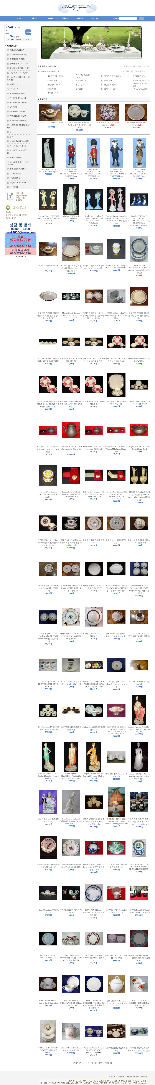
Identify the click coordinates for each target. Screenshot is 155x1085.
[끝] (111, 1063)
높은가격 (126, 71)
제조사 (146, 71)
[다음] (107, 1063)
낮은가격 (133, 71)
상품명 (140, 71)
